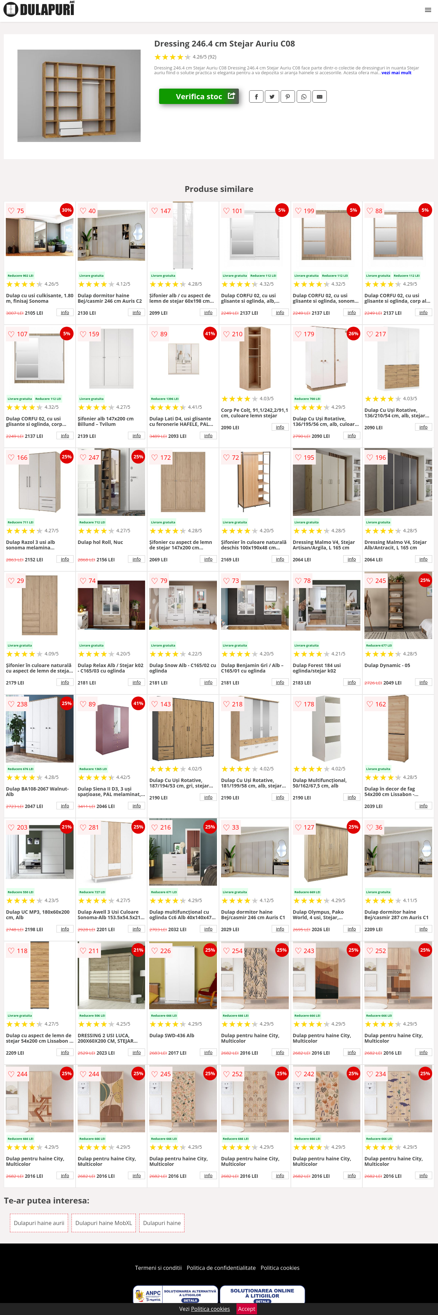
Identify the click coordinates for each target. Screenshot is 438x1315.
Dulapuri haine (162, 1223)
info (65, 312)
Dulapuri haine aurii (39, 1223)
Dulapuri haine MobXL (103, 1223)
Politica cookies (280, 1268)
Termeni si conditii (158, 1268)
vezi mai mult (397, 72)
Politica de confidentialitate (221, 1268)
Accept (246, 1309)
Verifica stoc (207, 96)
